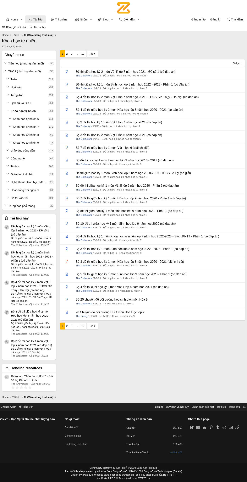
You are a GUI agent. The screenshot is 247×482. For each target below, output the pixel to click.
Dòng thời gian (74, 432)
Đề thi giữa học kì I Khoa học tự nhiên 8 (125, 88)
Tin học (15, 166)
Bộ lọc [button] (236, 63)
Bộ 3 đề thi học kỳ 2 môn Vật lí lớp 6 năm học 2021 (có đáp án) (119, 135)
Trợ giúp (218, 406)
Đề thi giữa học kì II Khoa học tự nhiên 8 (125, 113)
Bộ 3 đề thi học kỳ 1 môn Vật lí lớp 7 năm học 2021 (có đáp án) (119, 122)
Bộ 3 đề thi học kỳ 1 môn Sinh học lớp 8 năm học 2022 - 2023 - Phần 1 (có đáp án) (132, 249)
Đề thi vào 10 (19, 198)
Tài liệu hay (19, 218)
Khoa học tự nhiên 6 (26, 118)
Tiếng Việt (29, 406)
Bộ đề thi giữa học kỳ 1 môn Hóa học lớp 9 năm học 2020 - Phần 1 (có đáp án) (129, 211)
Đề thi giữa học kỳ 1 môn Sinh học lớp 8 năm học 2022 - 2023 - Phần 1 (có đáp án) (32, 256)
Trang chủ (231, 406)
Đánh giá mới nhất (16, 27)
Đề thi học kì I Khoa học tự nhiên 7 (121, 126)
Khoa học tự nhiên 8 (26, 134)
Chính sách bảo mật (200, 406)
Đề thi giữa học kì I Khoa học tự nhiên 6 (125, 151)
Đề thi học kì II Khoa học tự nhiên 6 (121, 138)
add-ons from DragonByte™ (113, 471)
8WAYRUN (142, 477)
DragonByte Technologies (155, 471)
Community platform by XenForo (123, 467)
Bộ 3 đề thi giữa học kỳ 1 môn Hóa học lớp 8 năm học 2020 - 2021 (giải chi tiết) (130, 261)
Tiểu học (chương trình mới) (26, 63)
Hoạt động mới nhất (77, 439)
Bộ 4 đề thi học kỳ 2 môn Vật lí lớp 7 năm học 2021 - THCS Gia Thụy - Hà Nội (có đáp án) (31, 286)
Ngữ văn (16, 87)
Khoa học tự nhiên (23, 111)
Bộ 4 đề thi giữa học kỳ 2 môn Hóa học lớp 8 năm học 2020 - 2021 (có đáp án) (30, 315)
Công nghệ (18, 158)
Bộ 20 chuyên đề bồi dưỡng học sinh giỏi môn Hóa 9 (112, 299)
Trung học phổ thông (21, 206)
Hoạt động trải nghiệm (25, 190)
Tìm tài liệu (40, 27)
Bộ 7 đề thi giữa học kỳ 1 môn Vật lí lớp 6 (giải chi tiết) (112, 147)
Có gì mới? (73, 419)
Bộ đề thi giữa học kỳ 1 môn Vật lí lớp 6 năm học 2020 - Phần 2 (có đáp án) (127, 185)
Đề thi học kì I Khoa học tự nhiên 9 (122, 164)
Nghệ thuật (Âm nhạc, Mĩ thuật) (30, 182)
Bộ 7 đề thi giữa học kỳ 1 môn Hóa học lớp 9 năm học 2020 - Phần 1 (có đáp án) (131, 198)
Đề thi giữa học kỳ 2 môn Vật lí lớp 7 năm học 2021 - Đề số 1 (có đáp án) (30, 230)
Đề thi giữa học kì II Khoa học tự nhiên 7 (125, 75)
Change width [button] (11, 406)
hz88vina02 (174, 452)
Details (173, 471)
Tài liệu (37, 19)
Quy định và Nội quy (174, 406)
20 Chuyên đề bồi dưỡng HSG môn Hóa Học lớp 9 (110, 312)
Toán (14, 79)
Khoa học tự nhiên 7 (26, 126)
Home (14, 19)
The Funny (82, 316)
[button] (22, 19)
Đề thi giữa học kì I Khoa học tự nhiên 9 (125, 202)
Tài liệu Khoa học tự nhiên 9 (118, 303)
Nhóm (84, 19)
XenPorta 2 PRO (107, 477)
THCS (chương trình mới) (24, 71)
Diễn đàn (129, 19)
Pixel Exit (91, 474)
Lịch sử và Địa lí (21, 103)
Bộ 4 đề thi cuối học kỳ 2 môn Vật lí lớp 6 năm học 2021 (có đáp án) (122, 287)
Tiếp (90, 53)
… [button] (77, 53)
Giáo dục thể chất (22, 174)
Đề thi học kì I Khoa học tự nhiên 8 (122, 253)
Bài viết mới (72, 425)
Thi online (61, 19)
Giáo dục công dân (23, 150)
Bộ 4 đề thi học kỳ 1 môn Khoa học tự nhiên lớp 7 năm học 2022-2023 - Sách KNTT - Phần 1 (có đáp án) (147, 236)
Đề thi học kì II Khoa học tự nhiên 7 (122, 101)
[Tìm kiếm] (234, 19)
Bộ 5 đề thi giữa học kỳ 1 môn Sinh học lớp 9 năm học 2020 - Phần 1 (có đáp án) (131, 274)
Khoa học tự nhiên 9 (26, 142)
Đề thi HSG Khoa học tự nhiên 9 (117, 316)
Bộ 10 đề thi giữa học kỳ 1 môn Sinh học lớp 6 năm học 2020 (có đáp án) (126, 223)
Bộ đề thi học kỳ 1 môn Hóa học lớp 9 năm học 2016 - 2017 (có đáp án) (125, 160)
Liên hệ (156, 406)
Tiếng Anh (17, 95)
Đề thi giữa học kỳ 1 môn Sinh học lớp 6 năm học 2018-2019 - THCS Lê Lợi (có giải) (133, 173)
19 (82, 53)
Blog (105, 19)
